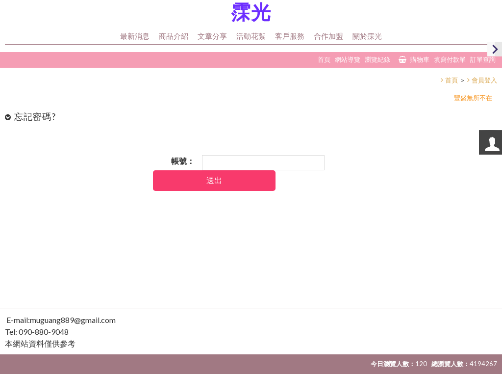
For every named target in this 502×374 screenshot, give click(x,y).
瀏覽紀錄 (377, 59)
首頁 (451, 80)
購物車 (419, 59)
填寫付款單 (450, 59)
